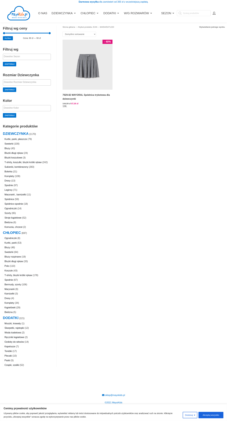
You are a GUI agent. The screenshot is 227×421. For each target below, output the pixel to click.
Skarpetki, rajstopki (14, 328)
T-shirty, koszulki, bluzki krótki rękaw (23, 162)
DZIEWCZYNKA (16, 134)
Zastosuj (9, 64)
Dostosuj (189, 415)
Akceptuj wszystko (211, 415)
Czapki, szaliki (11, 365)
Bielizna (8, 222)
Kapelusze (9, 346)
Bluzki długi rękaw (13, 153)
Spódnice (9, 199)
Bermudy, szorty (12, 284)
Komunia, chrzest (13, 227)
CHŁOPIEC (12, 233)
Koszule (8, 270)
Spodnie (8, 185)
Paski (7, 360)
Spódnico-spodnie (13, 204)
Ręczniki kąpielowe (14, 337)
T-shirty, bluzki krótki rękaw (18, 275)
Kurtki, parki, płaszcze (15, 139)
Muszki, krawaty (12, 323)
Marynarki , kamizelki (15, 194)
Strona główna (69, 27)
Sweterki (8, 144)
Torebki (8, 351)
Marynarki (9, 289)
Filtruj (8, 38)
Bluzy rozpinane (12, 256)
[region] (113, 412)
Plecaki (8, 356)
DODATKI (11, 318)
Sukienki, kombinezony (16, 167)
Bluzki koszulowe (13, 157)
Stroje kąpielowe (12, 218)
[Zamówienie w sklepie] (79, 34)
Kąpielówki (9, 307)
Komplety (9, 176)
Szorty (7, 213)
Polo (6, 266)
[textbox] (27, 57)
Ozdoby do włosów (14, 342)
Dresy (7, 180)
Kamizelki (9, 293)
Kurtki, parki (10, 243)
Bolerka (8, 171)
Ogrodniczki (10, 208)
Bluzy (7, 148)
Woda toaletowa (12, 332)
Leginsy (8, 190)
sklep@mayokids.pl (113, 395)
